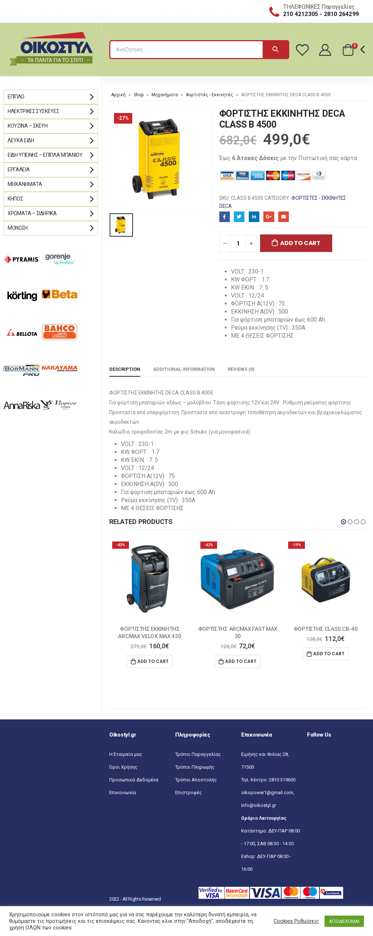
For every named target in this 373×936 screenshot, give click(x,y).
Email (283, 216)
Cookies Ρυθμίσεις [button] (296, 921)
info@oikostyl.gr (258, 805)
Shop (139, 94)
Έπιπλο (16, 97)
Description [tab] (124, 369)
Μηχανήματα (165, 94)
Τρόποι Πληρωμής (195, 767)
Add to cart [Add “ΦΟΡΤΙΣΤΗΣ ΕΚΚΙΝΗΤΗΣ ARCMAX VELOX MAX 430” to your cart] (153, 661)
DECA (225, 206)
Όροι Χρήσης (123, 767)
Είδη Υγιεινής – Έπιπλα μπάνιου (45, 155)
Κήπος (15, 199)
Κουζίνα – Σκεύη (28, 126)
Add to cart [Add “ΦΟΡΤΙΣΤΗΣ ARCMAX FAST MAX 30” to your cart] (240, 661)
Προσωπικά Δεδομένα (133, 779)
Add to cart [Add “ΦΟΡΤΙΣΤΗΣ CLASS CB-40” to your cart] (329, 653)
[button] (343, 521)
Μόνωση (18, 228)
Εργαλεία (19, 169)
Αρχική (118, 94)
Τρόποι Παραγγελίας (198, 754)
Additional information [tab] (184, 369)
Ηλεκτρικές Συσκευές (33, 111)
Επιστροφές (188, 792)
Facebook (224, 216)
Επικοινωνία (122, 792)
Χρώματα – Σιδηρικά (32, 213)
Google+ (268, 216)
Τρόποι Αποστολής (196, 779)
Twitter (239, 216)
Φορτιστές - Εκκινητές (209, 94)
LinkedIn (254, 216)
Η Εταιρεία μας (125, 754)
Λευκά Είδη (21, 140)
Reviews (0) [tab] (241, 369)
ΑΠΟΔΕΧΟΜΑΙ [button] (344, 921)
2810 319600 (282, 779)
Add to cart (300, 243)
